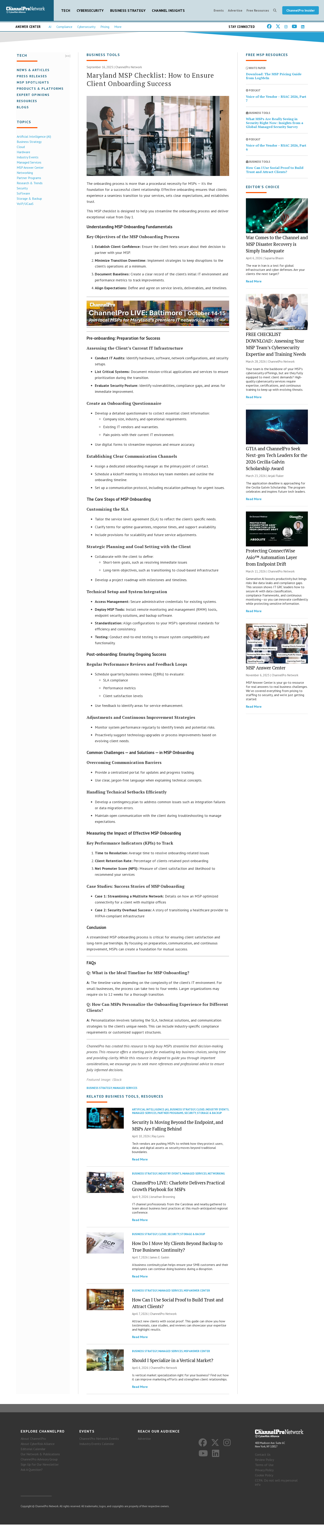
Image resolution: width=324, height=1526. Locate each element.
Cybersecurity (90, 10)
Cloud (20, 147)
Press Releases (31, 76)
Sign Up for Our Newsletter (40, 1466)
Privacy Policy (264, 1471)
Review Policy (264, 1461)
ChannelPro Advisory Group (39, 1461)
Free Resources (258, 11)
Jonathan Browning (162, 1198)
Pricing (104, 27)
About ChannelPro (33, 1440)
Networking (24, 173)
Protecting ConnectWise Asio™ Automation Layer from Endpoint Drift (271, 558)
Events (219, 11)
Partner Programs (28, 178)
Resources (26, 101)
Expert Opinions (32, 95)
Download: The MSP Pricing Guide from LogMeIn (273, 77)
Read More (140, 1160)
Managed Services (28, 162)
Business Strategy (128, 10)
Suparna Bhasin (274, 259)
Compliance (64, 27)
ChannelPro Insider (300, 11)
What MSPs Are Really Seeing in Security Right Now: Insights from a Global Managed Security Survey (274, 124)
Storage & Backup (28, 199)
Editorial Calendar (33, 1450)
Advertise (235, 11)
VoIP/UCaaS (24, 204)
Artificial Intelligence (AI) (33, 137)
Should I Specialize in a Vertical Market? (172, 1361)
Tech (65, 10)
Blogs (22, 107)
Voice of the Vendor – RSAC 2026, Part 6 (276, 148)
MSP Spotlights (32, 82)
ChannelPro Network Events (99, 1440)
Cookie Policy (264, 1477)
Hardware (23, 152)
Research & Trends (29, 183)
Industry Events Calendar (96, 1445)
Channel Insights (168, 10)
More (118, 27)
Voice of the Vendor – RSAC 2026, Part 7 (276, 99)
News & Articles (32, 70)
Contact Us (262, 1456)
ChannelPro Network (128, 68)
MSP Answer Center (29, 168)
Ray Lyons (158, 1137)
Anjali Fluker (276, 477)
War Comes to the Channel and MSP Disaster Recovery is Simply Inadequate (277, 245)
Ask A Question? (32, 1471)
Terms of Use (264, 1466)
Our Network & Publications (40, 1455)
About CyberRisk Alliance (38, 1445)
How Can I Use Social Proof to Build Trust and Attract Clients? (274, 170)
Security (21, 188)
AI (50, 27)
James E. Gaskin (159, 1258)
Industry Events (27, 157)
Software (22, 193)
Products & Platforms (39, 89)
